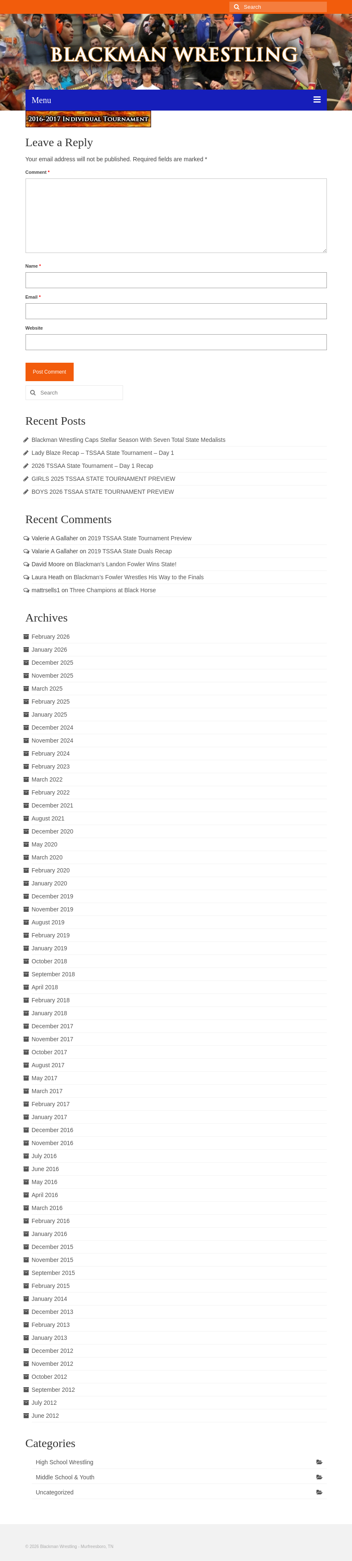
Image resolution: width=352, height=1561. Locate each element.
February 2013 (51, 1324)
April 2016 (45, 1195)
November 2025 (53, 675)
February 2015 (51, 1285)
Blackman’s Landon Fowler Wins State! (125, 564)
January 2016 (49, 1234)
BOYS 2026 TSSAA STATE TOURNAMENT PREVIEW (103, 491)
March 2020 (47, 857)
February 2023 (51, 766)
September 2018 (53, 974)
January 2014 (49, 1298)
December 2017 (53, 1026)
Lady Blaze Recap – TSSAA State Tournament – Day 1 (103, 452)
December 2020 (53, 831)
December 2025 (53, 662)
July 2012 (44, 1402)
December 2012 (53, 1350)
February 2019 (51, 935)
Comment (38, 172)
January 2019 (49, 948)
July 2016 (44, 1156)
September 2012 (53, 1389)
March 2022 (47, 779)
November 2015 (53, 1260)
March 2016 (47, 1208)
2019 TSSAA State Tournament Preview (140, 538)
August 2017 (48, 1065)
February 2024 (51, 753)
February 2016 (51, 1221)
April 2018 (45, 987)
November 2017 (53, 1039)
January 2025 (49, 714)
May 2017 (44, 1078)
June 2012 (45, 1415)
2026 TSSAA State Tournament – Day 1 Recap (93, 465)
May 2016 (44, 1182)
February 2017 (51, 1104)
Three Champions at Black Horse (112, 590)
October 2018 (49, 961)
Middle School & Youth (65, 1477)
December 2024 (53, 727)
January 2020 (49, 883)
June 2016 (45, 1169)
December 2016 (53, 1130)
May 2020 (44, 844)
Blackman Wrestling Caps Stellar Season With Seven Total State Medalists (129, 439)
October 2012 (49, 1376)
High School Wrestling (64, 1462)
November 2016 (53, 1143)
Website (34, 327)
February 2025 (51, 701)
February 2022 (51, 792)
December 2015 (53, 1247)
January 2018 (49, 1013)
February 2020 (51, 870)
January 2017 (49, 1117)
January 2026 (49, 649)
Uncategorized (55, 1492)
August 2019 (48, 922)
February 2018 (51, 1000)
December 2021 (53, 805)
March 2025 (47, 688)
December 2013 (53, 1311)
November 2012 (53, 1363)
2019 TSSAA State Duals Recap (130, 551)
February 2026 (51, 636)
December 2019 (53, 896)
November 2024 (53, 740)
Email (33, 296)
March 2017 (47, 1091)
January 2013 (49, 1337)
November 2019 (53, 909)
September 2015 (53, 1272)
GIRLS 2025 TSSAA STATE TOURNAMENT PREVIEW (103, 478)
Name (33, 265)
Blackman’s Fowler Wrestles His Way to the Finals (139, 577)
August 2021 (48, 818)
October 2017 (49, 1052)
